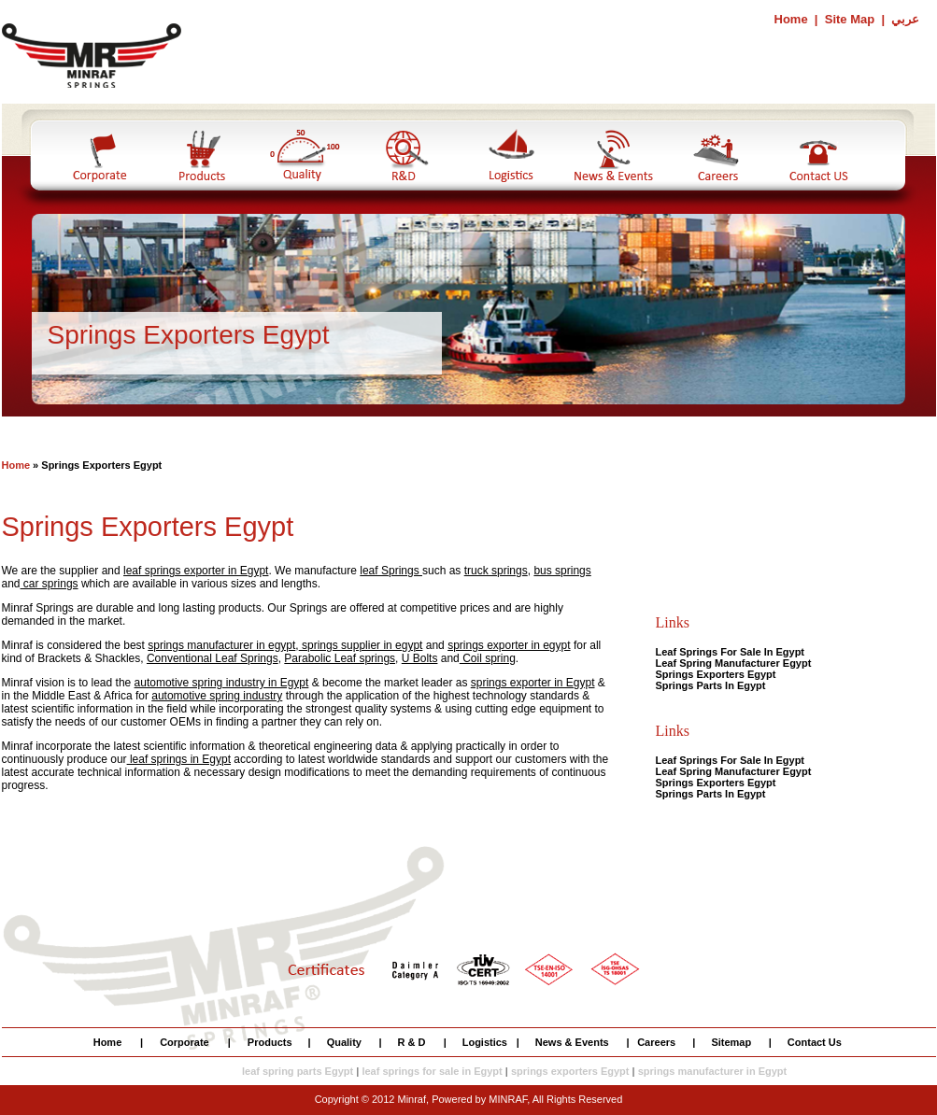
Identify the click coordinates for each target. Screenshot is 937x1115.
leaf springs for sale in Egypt (432, 1071)
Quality (344, 1042)
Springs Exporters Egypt (716, 674)
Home (793, 19)
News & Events (572, 1042)
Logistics (484, 1042)
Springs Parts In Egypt (711, 685)
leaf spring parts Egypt (297, 1071)
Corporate (184, 1042)
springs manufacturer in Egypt (713, 1071)
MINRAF (508, 1099)
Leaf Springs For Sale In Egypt (730, 651)
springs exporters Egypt (570, 1071)
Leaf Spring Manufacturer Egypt (734, 663)
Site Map (849, 19)
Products (270, 1042)
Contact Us (815, 1042)
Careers (656, 1042)
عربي (905, 19)
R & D (412, 1042)
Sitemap (731, 1042)
